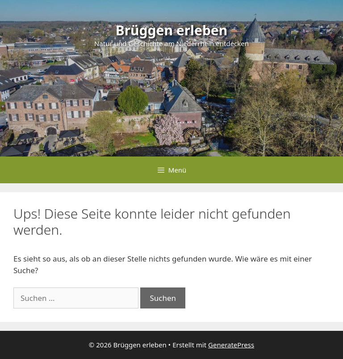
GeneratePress (231, 344)
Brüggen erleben (172, 30)
